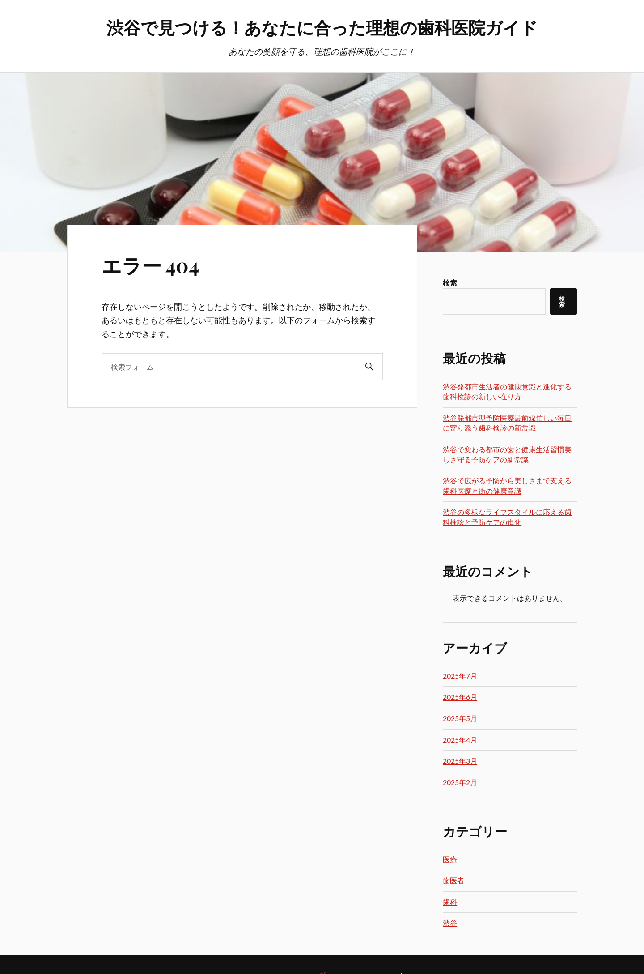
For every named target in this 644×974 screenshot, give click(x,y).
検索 (450, 282)
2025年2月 (460, 782)
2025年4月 (460, 739)
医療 (450, 859)
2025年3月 (460, 760)
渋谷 (450, 922)
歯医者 (453, 880)
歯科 (450, 901)
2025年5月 (460, 718)
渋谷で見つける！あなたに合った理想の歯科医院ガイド (322, 27)
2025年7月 (460, 675)
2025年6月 (460, 696)
